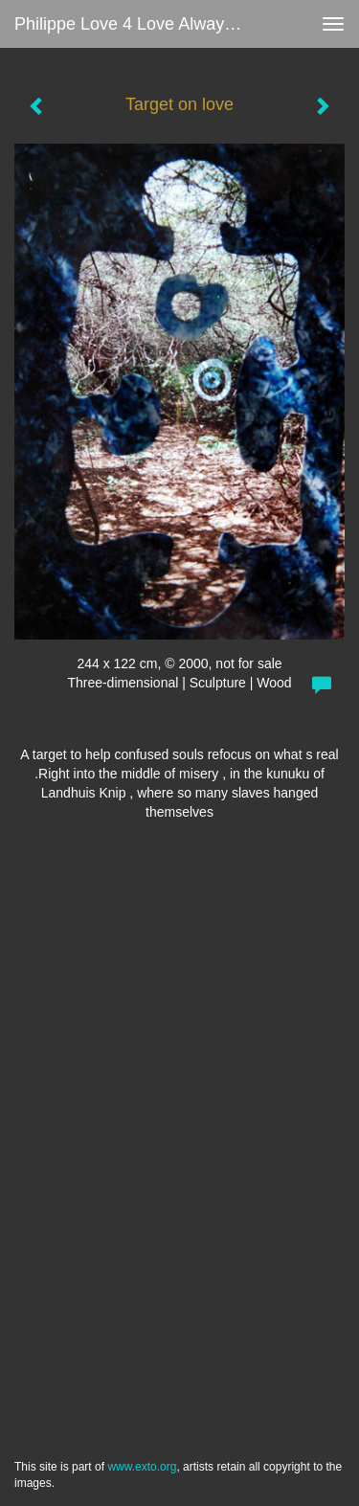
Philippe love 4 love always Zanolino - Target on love (137, 24)
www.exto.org (141, 1466)
